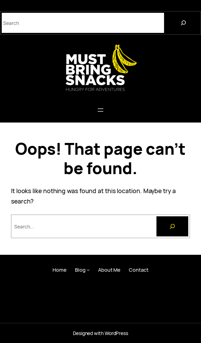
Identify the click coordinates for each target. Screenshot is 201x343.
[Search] (183, 23)
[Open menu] (100, 110)
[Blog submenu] (88, 269)
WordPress (116, 333)
